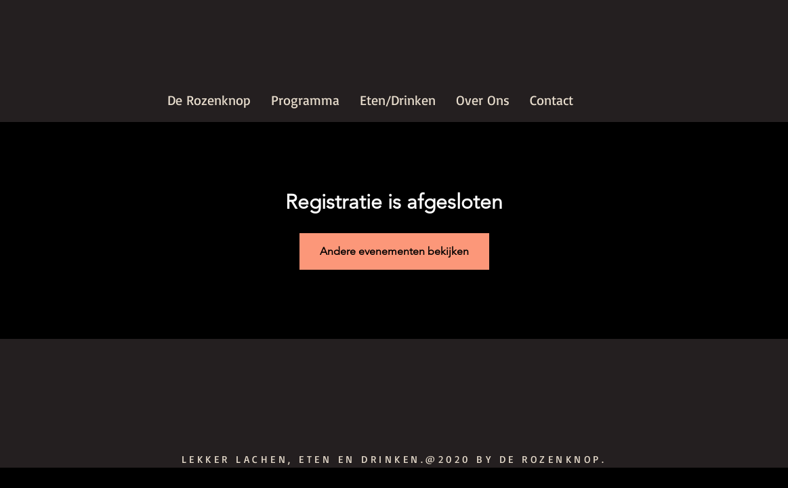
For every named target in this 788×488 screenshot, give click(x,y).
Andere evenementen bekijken (394, 251)
